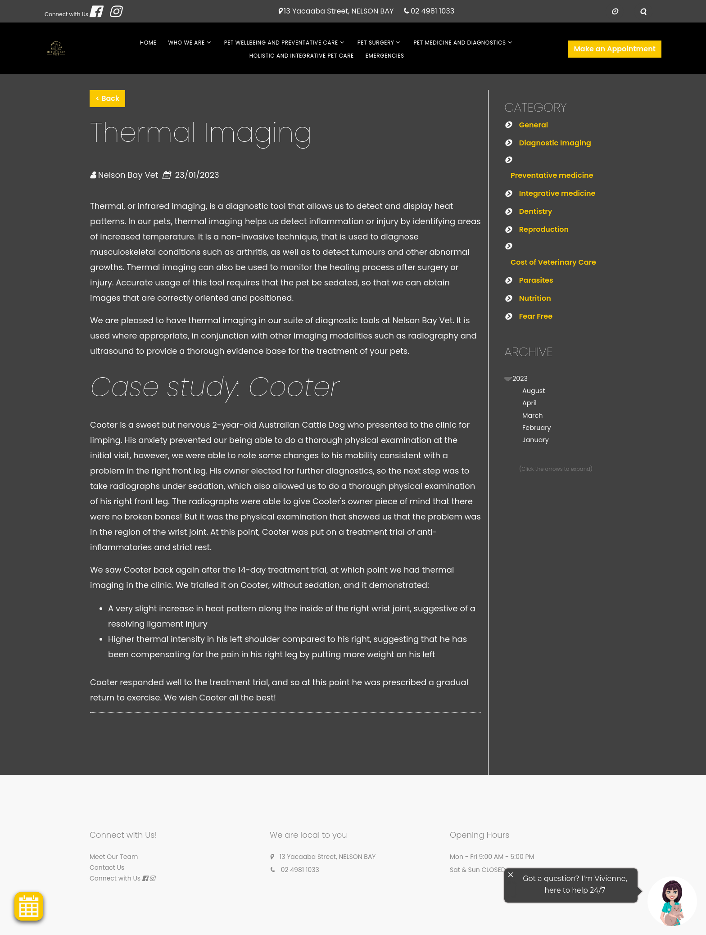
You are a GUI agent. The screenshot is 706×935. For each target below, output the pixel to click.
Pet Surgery (376, 42)
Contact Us (107, 867)
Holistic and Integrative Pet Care (301, 55)
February (536, 427)
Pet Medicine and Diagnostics (459, 42)
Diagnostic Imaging (555, 143)
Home (148, 42)
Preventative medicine (552, 175)
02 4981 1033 (432, 11)
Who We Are (186, 42)
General (533, 125)
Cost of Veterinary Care (553, 262)
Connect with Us (66, 14)
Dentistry (535, 211)
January (535, 439)
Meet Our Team (114, 856)
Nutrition (535, 298)
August (533, 390)
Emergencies (385, 55)
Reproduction (544, 229)
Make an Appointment (615, 49)
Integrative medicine (557, 193)
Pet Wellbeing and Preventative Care (281, 42)
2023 (520, 378)
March (532, 415)
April (529, 402)
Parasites (536, 280)
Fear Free (535, 316)
